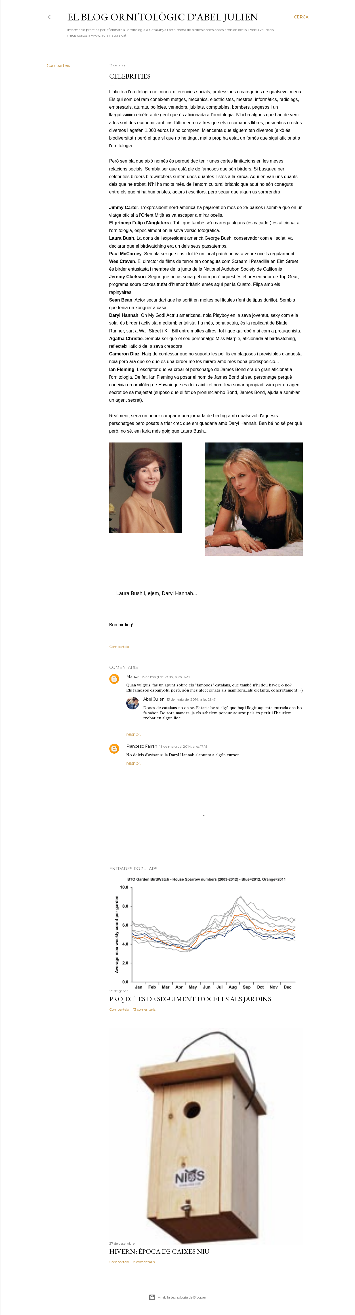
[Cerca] (301, 17)
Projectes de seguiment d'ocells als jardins (190, 998)
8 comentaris (144, 1262)
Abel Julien (154, 699)
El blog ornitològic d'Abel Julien (162, 17)
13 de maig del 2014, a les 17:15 (183, 746)
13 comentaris (144, 1009)
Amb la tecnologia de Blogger (177, 1297)
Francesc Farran (141, 746)
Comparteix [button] (58, 65)
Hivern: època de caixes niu (159, 1251)
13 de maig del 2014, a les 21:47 (191, 699)
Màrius (132, 676)
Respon (133, 734)
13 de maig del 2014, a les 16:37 (166, 677)
